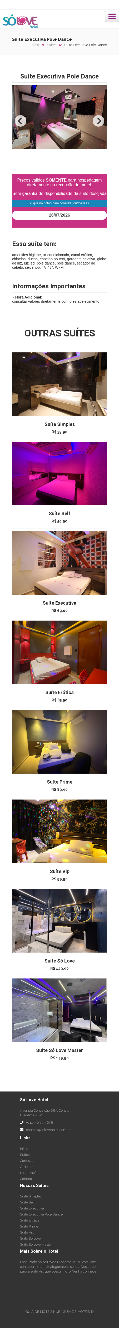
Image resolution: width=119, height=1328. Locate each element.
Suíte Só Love (30, 1238)
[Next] (98, 121)
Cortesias (27, 1161)
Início (37, 45)
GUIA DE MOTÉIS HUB (43, 1312)
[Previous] (20, 121)
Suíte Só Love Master (36, 1244)
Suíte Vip (27, 1232)
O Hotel (26, 1167)
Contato (26, 1179)
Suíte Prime (29, 1226)
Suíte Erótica (29, 1220)
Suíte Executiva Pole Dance (41, 1214)
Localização (29, 1173)
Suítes (54, 45)
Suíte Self (27, 1202)
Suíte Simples (31, 1196)
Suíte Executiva (32, 1208)
